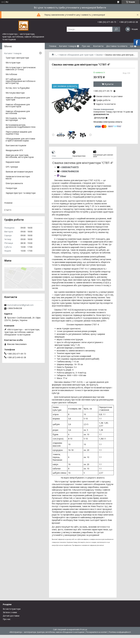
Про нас (86, 46)
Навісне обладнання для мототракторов (18, 105)
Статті (7, 209)
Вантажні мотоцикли (16, 145)
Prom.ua (83, 629)
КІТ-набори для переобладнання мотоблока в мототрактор (20, 81)
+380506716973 (69, 167)
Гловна (52, 46)
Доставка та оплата (116, 46)
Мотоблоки (11, 74)
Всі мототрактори (11, 609)
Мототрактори (13, 63)
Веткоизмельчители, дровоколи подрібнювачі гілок (20, 126)
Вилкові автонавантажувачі (19, 172)
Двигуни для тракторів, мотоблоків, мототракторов (20, 156)
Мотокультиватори (15, 93)
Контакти (98, 46)
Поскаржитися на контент (96, 632)
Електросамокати (14, 183)
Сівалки (99, 55)
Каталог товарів (67, 46)
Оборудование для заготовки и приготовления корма (20, 140)
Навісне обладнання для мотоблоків (18, 112)
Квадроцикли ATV (14, 150)
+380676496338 (69, 171)
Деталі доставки (11, 615)
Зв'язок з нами (10, 612)
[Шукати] (116, 29)
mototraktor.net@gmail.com (20, 305)
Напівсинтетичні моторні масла (18, 178)
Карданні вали (13, 162)
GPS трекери (12, 167)
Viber (63, 176)
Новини (8, 202)
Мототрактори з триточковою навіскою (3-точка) (21, 68)
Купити (109, 84)
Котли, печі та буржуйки (18, 88)
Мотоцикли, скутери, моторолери (16, 119)
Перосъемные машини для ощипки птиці (19, 133)
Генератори (11, 188)
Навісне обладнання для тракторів (76, 55)
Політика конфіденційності (120, 632)
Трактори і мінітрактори (17, 58)
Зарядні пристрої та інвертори (20, 193)
